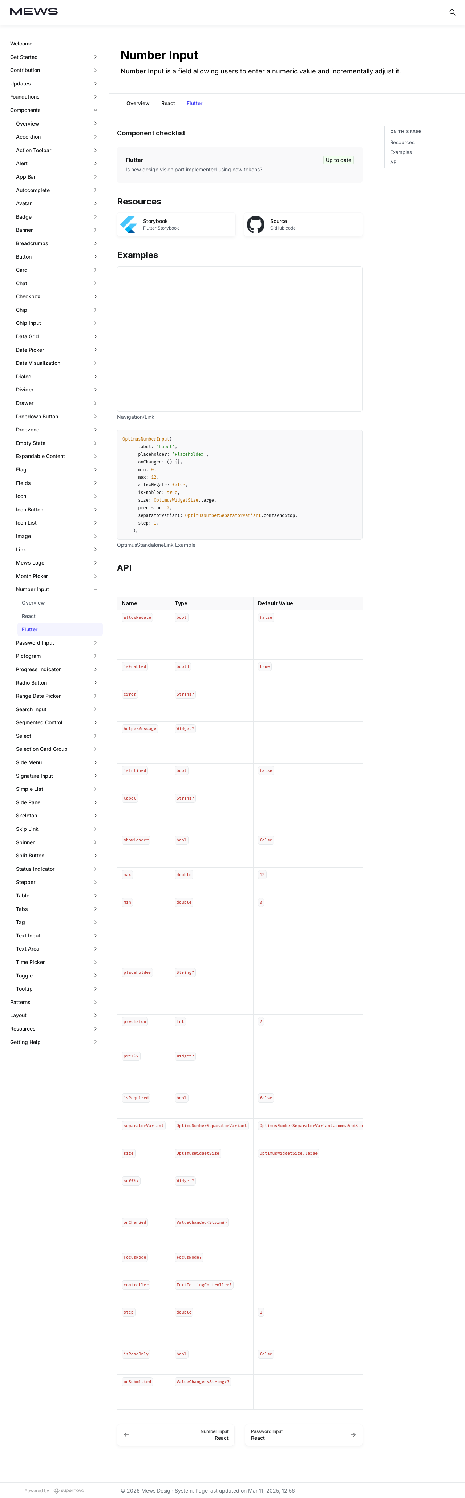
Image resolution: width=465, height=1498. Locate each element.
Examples (401, 152)
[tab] (138, 104)
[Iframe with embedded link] (239, 339)
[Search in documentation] (452, 12)
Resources (402, 142)
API (394, 162)
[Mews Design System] (34, 12)
